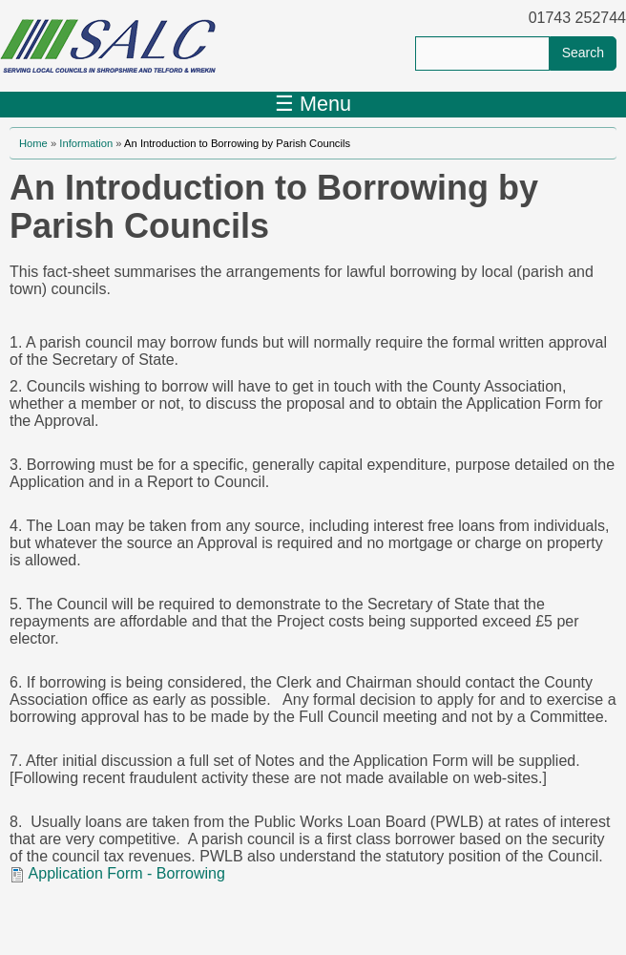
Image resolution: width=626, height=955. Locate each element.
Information (86, 143)
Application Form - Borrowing (127, 873)
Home (33, 143)
